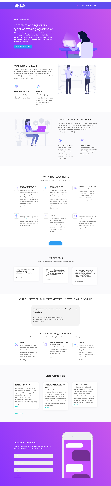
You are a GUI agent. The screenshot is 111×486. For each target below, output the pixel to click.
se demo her (28, 219)
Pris (83, 5)
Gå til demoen (55, 243)
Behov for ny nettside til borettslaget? (22, 385)
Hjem (78, 5)
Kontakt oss (89, 5)
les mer (17, 406)
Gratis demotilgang (23, 46)
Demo (95, 5)
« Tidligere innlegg (18, 413)
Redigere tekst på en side (81, 384)
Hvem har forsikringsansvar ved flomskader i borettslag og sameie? (55, 386)
